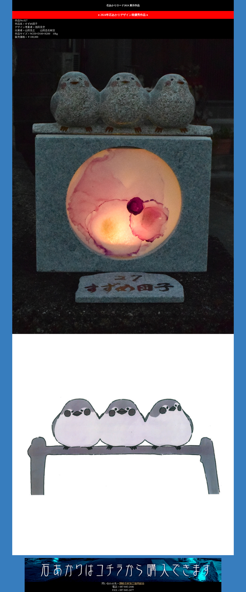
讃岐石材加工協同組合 (131, 583)
